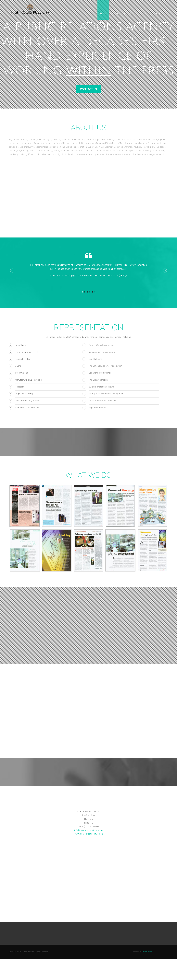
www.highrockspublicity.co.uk (89, 834)
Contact (160, 14)
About (115, 14)
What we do (130, 14)
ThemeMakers (147, 952)
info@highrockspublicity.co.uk (88, 830)
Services (146, 14)
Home (103, 14)
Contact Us (88, 89)
